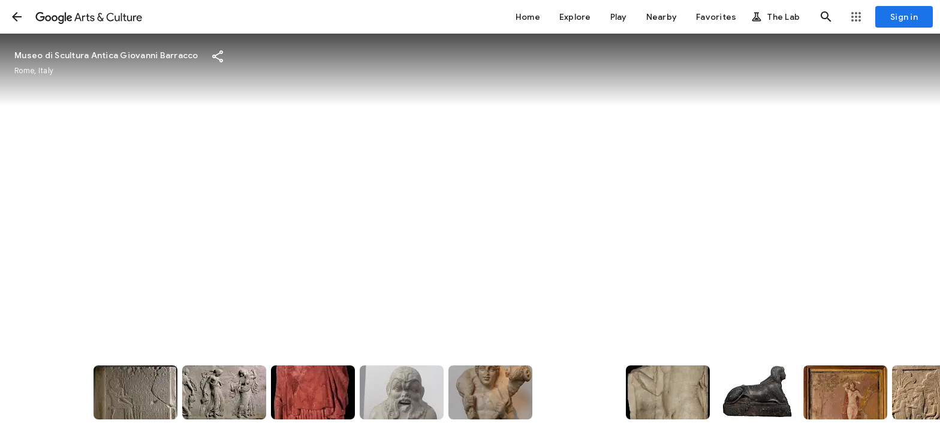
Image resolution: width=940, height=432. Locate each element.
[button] (16, 16)
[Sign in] (904, 17)
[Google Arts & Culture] (89, 17)
